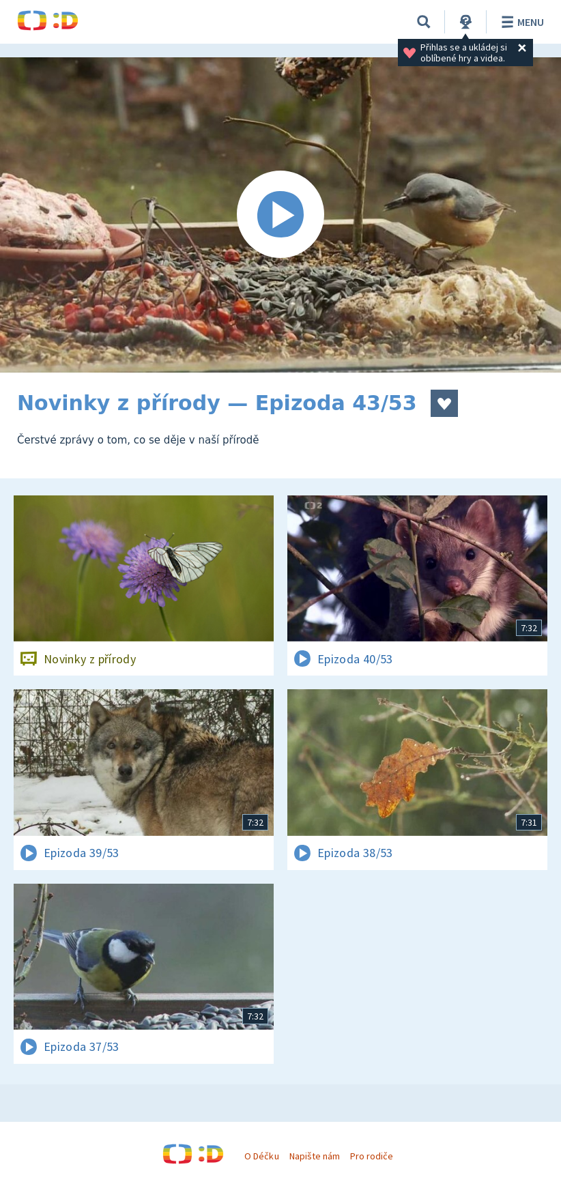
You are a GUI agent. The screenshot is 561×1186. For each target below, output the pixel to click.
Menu (520, 22)
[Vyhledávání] (423, 22)
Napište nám (314, 1156)
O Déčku (261, 1156)
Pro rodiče (371, 1156)
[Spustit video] (280, 215)
